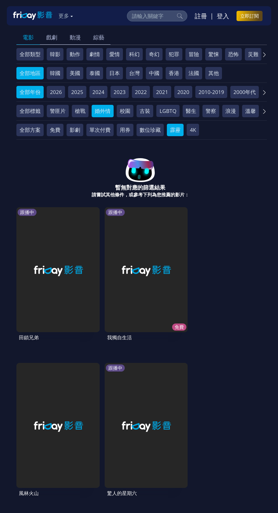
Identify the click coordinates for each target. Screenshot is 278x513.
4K (193, 129)
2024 (99, 92)
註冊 (201, 15)
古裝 (145, 110)
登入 (223, 15)
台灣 (134, 73)
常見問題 (111, 456)
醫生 (191, 110)
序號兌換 (57, 456)
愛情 (114, 54)
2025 (77, 92)
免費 (55, 129)
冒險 (194, 54)
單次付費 (100, 129)
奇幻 (154, 54)
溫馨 (250, 110)
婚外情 (103, 110)
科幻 (134, 54)
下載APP (89, 468)
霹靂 (175, 129)
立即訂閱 (249, 16)
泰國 (94, 73)
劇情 (94, 54)
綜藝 (98, 37)
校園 (125, 110)
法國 (194, 73)
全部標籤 (30, 110)
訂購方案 (116, 468)
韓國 (55, 73)
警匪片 (58, 110)
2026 (56, 92)
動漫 (75, 37)
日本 (114, 73)
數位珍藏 (150, 129)
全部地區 (30, 73)
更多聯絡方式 (224, 492)
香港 (174, 73)
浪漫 (230, 110)
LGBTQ (167, 110)
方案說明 (84, 456)
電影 (28, 37)
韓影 (55, 54)
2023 (120, 92)
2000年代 (244, 92)
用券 (125, 129)
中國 (154, 73)
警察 (211, 110)
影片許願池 (33, 468)
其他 (213, 73)
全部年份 (30, 92)
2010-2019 (211, 92)
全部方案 (30, 129)
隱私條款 (176, 456)
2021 (162, 92)
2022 (141, 92)
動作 (75, 54)
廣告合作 (62, 468)
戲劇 (51, 37)
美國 (75, 73)
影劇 (75, 129)
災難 (253, 54)
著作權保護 (206, 456)
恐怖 (233, 54)
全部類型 (30, 54)
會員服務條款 (144, 456)
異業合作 (236, 456)
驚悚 (213, 54)
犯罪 (174, 54)
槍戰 (80, 110)
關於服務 (30, 456)
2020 (183, 92)
